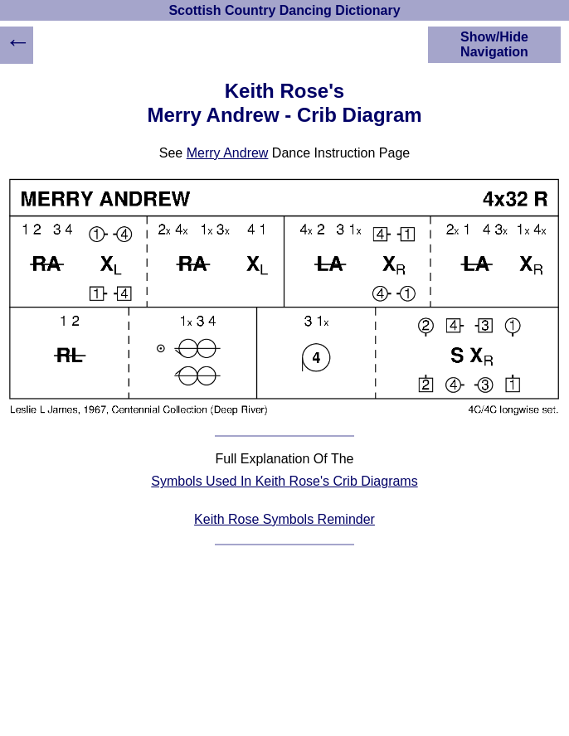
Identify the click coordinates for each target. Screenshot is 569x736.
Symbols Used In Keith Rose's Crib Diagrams (284, 481)
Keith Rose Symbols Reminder (284, 519)
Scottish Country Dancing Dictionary (284, 10)
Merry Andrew (228, 153)
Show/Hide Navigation (494, 44)
